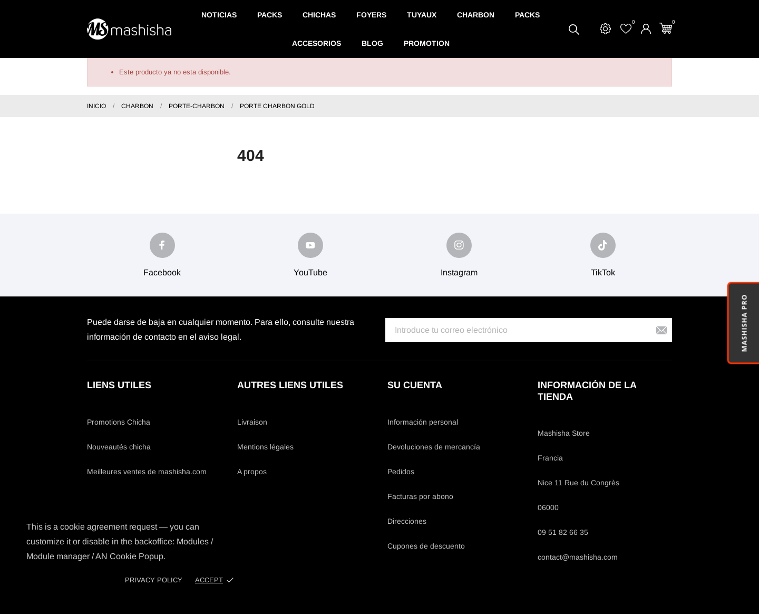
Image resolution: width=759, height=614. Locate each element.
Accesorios (316, 43)
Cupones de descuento (426, 546)
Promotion (427, 43)
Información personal (422, 422)
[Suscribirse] (661, 330)
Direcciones (406, 521)
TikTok (603, 272)
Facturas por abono (420, 496)
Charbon (475, 15)
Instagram (459, 272)
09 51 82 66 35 (563, 532)
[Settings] (605, 28)
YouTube (310, 272)
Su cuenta (414, 385)
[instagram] (459, 245)
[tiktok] (603, 245)
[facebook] (162, 245)
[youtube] (310, 245)
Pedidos (400, 471)
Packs (269, 15)
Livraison (252, 422)
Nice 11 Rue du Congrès (578, 482)
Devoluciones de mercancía (433, 447)
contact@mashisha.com (578, 557)
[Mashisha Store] (129, 29)
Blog (372, 43)
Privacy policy (153, 580)
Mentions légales (265, 447)
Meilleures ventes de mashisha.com (147, 471)
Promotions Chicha (118, 422)
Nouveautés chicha (119, 447)
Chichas (319, 15)
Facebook (162, 272)
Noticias (219, 15)
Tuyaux (421, 15)
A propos (252, 471)
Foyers (371, 15)
